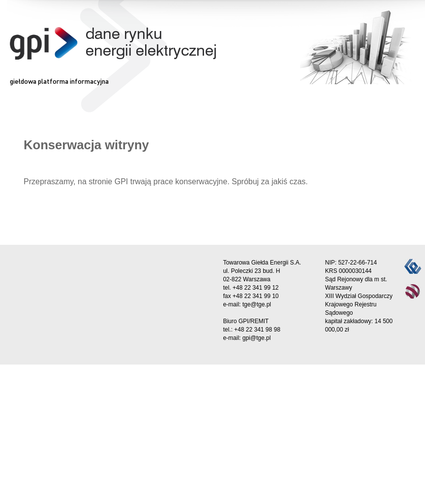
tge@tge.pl (257, 304)
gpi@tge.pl (257, 337)
